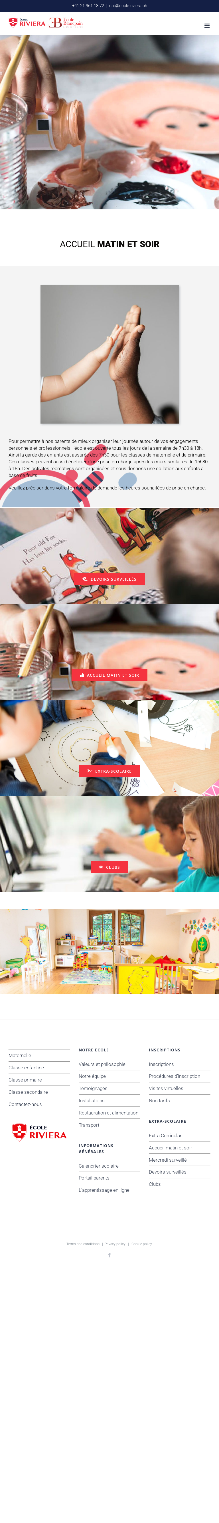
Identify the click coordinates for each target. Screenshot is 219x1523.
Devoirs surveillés (167, 1172)
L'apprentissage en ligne (104, 1190)
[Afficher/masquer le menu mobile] (207, 26)
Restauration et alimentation (108, 1113)
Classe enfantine (26, 1067)
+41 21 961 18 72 (88, 5)
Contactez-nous (25, 1104)
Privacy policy (115, 1244)
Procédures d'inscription (174, 1076)
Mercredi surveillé (168, 1160)
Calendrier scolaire (99, 1166)
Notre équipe (92, 1076)
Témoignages (93, 1088)
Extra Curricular (165, 1135)
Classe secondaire (28, 1092)
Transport (89, 1125)
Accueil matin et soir (170, 1148)
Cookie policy (141, 1244)
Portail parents (94, 1178)
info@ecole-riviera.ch (127, 5)
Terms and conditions (83, 1244)
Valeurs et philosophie (102, 1064)
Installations (92, 1100)
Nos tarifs (159, 1100)
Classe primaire (25, 1080)
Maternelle (20, 1055)
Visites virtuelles (166, 1088)
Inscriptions (161, 1064)
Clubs (155, 1184)
